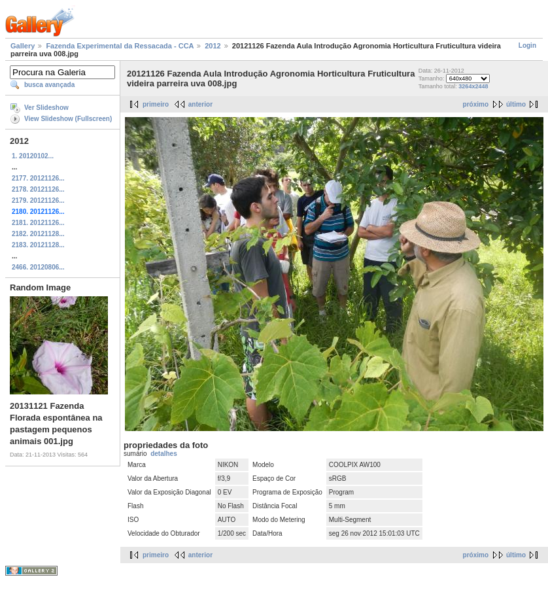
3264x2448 (473, 86)
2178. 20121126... (38, 189)
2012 (212, 46)
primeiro (156, 104)
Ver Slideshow (46, 107)
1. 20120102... (33, 156)
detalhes (163, 453)
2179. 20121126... (38, 200)
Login (527, 45)
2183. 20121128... (38, 245)
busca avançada (49, 84)
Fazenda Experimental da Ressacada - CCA (120, 46)
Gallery (22, 46)
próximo (475, 104)
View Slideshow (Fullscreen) (68, 118)
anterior (200, 104)
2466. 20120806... (38, 267)
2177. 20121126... (38, 178)
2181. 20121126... (38, 222)
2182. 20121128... (38, 233)
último (516, 104)
